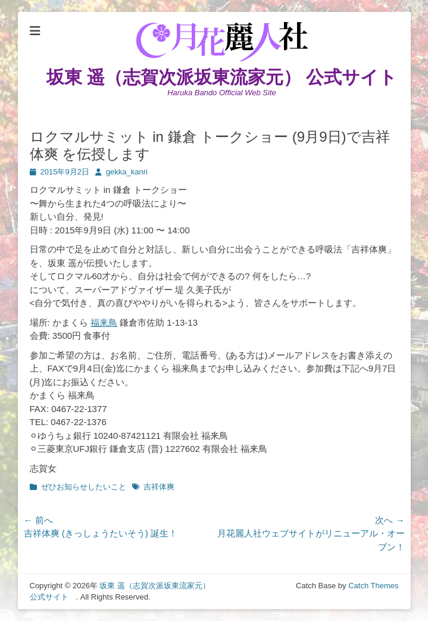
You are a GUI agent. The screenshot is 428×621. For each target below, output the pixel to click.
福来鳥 (103, 322)
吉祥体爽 (158, 486)
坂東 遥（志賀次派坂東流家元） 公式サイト (230, 77)
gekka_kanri (127, 171)
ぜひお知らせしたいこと (83, 486)
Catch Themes (373, 585)
